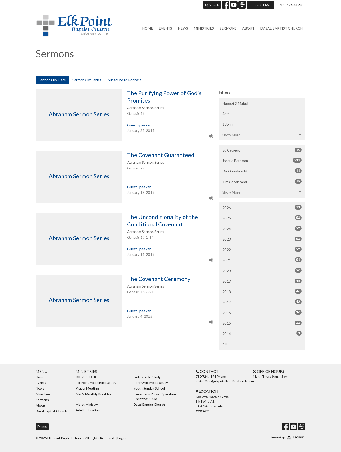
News (183, 28)
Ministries (204, 28)
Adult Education (88, 410)
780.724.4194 (290, 5)
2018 (262, 291)
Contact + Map (260, 5)
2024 (262, 228)
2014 (262, 333)
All (224, 344)
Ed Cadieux (262, 150)
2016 (262, 312)
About (248, 28)
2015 (262, 323)
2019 (262, 281)
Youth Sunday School (149, 388)
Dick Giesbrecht (262, 170)
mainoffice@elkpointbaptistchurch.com (225, 381)
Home (147, 28)
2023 (262, 239)
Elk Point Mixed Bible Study (96, 383)
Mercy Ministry (87, 404)
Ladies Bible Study (147, 377)
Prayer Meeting (87, 388)
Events (165, 28)
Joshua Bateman (262, 160)
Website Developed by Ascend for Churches (273, 436)
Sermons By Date (52, 80)
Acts (225, 114)
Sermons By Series (86, 80)
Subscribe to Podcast (124, 80)
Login (121, 438)
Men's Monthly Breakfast (94, 394)
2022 (262, 249)
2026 (262, 207)
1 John (227, 124)
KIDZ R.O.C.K (86, 377)
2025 (262, 217)
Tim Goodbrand (262, 181)
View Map (202, 411)
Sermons (228, 28)
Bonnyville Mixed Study (151, 383)
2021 (262, 259)
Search (212, 5)
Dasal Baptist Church (281, 28)
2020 (262, 270)
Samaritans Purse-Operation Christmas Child (155, 396)
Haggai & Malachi (236, 103)
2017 (262, 301)
